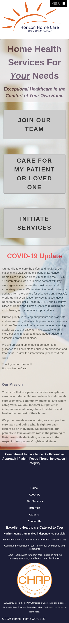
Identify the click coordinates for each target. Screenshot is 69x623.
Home (34, 487)
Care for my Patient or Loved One (34, 173)
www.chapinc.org (56, 607)
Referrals (34, 507)
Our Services (35, 501)
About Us (34, 494)
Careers (34, 514)
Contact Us (34, 521)
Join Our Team (34, 124)
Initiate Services (34, 223)
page (5, 357)
